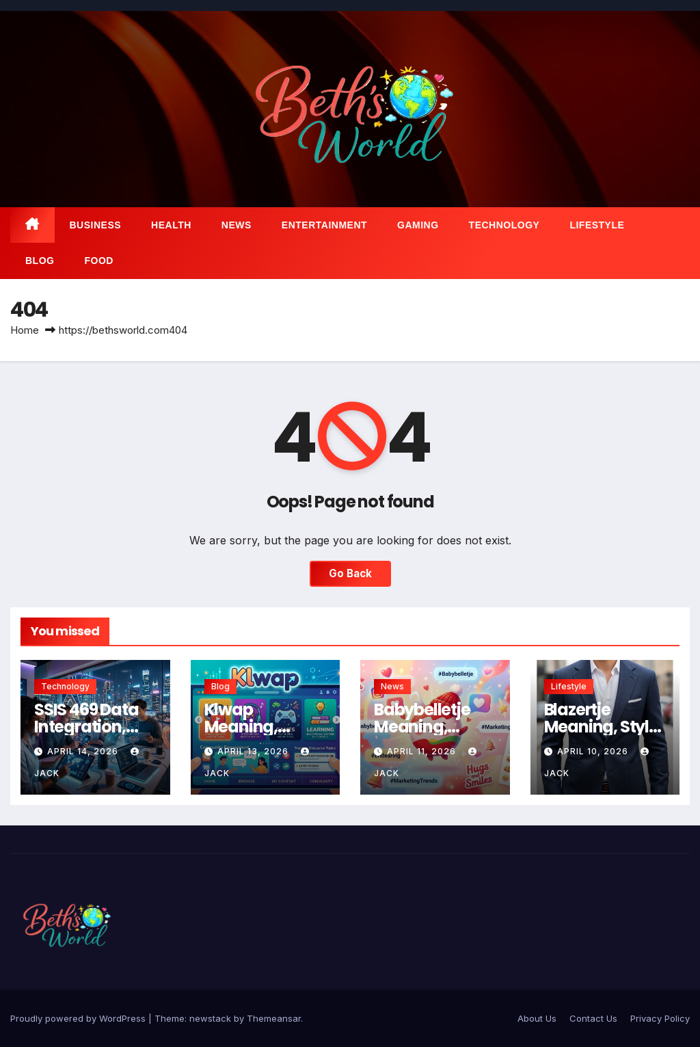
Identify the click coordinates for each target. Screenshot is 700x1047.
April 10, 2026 (594, 751)
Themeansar (274, 1018)
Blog (39, 260)
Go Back (350, 573)
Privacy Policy (660, 1018)
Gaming (418, 225)
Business (96, 225)
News (236, 225)
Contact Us (593, 1018)
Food (98, 260)
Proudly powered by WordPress (79, 1018)
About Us (536, 1018)
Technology (504, 225)
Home (24, 329)
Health (171, 225)
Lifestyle (596, 225)
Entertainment (324, 225)
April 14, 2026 (84, 751)
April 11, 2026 (423, 751)
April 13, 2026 (254, 751)
